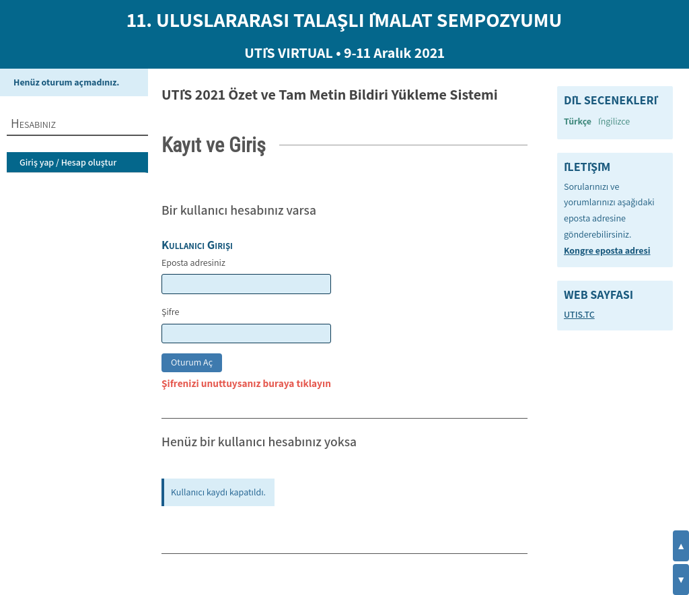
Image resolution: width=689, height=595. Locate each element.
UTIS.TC (579, 314)
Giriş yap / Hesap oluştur (68, 162)
